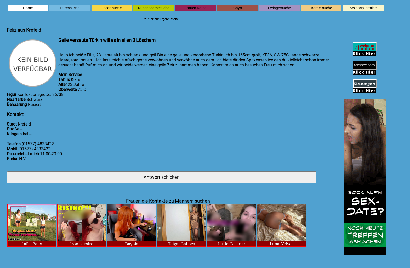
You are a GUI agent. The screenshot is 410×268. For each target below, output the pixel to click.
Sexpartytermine (363, 8)
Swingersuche (279, 8)
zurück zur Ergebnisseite (161, 19)
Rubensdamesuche (153, 8)
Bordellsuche (321, 8)
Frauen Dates (195, 8)
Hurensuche (69, 8)
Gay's (237, 8)
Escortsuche (111, 8)
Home (28, 8)
